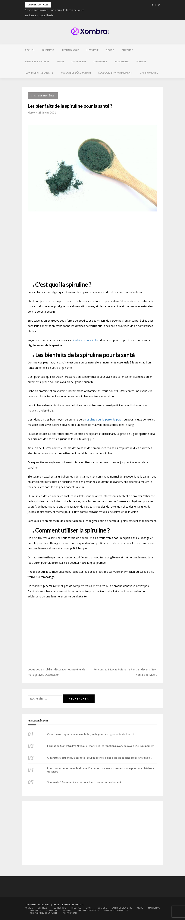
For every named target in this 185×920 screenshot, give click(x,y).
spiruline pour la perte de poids (104, 419)
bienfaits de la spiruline (85, 340)
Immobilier (121, 61)
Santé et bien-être (37, 61)
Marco (31, 112)
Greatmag (66, 904)
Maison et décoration (76, 72)
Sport (110, 50)
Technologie (70, 50)
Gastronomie (149, 72)
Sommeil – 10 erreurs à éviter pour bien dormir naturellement (84, 782)
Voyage (141, 61)
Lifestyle (92, 50)
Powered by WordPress (38, 904)
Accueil (30, 50)
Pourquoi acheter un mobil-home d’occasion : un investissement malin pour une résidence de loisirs (101, 770)
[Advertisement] (92, 246)
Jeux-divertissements (39, 72)
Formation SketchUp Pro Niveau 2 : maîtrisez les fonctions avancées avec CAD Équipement (100, 746)
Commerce (100, 61)
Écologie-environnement (115, 72)
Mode (60, 61)
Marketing (78, 61)
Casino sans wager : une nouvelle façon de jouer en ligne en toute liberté (90, 734)
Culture (127, 50)
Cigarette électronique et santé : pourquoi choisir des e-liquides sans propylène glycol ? (99, 757)
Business (48, 50)
